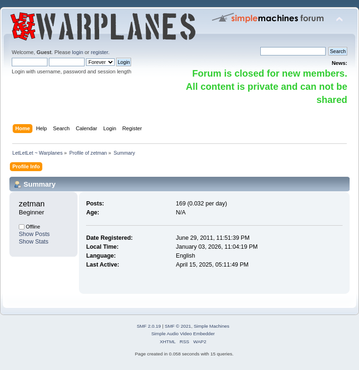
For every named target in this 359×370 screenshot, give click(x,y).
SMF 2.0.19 (149, 326)
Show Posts (34, 234)
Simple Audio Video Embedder (183, 333)
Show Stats (33, 241)
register (99, 52)
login (77, 52)
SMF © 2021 (178, 326)
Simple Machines (211, 326)
